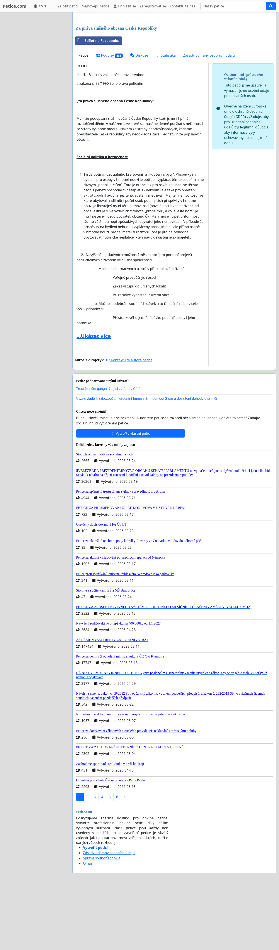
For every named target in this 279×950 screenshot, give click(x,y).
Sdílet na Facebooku (97, 102)
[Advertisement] (174, 50)
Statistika (165, 116)
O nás (87, 924)
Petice (83, 116)
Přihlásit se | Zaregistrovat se (139, 6)
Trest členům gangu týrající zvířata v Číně (108, 450)
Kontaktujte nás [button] (182, 6)
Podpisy (109, 116)
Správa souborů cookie (101, 919)
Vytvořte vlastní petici (131, 494)
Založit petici (65, 6)
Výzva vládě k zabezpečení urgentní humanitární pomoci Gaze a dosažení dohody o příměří (147, 460)
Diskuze (139, 116)
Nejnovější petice (95, 6)
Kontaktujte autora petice (129, 421)
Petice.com (14, 6)
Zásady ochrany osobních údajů (209, 116)
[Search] (233, 6)
